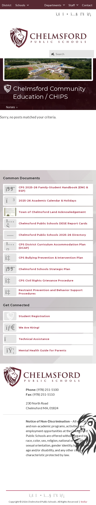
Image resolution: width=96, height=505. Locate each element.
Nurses (10, 107)
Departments (54, 5)
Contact (87, 5)
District (6, 5)
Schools (22, 5)
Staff (74, 5)
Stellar (84, 501)
